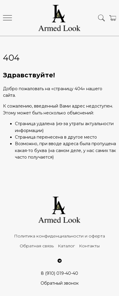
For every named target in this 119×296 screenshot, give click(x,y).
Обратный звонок (60, 283)
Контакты (89, 246)
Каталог (66, 246)
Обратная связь (37, 246)
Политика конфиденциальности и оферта (59, 236)
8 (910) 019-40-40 (59, 273)
